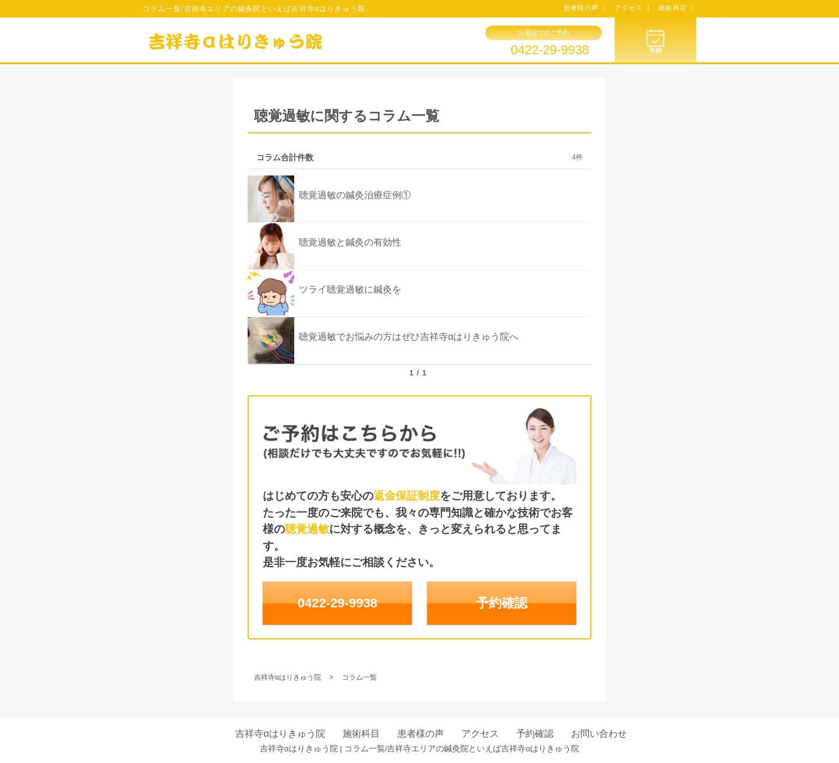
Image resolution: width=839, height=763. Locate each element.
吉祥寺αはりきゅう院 (280, 734)
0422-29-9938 (549, 50)
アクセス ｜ (634, 7)
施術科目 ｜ (677, 7)
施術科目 (361, 734)
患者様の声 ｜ (585, 7)
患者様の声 (420, 734)
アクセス (480, 734)
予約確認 (501, 603)
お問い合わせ (599, 734)
